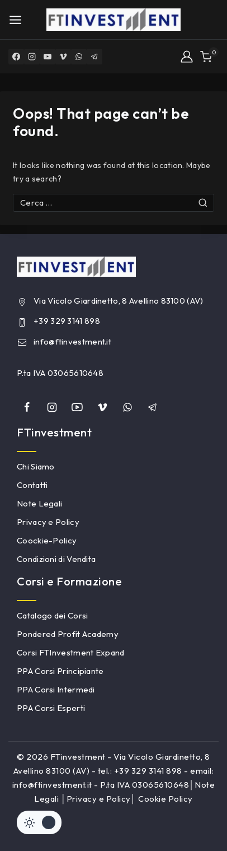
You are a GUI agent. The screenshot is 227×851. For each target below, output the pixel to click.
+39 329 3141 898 (67, 320)
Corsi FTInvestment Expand (71, 652)
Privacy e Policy (48, 522)
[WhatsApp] (79, 56)
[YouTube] (47, 56)
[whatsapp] (127, 407)
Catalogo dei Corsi (52, 615)
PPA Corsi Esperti (51, 708)
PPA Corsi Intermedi (56, 689)
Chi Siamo (36, 466)
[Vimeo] (63, 56)
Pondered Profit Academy (68, 634)
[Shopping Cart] (209, 57)
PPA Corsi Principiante (60, 671)
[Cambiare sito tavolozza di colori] (39, 822)
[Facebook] (16, 56)
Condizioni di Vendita (56, 559)
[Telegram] (94, 56)
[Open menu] (15, 20)
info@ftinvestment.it (72, 341)
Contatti (32, 485)
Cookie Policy (165, 798)
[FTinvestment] (113, 19)
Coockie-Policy (47, 540)
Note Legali (39, 503)
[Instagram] (32, 56)
